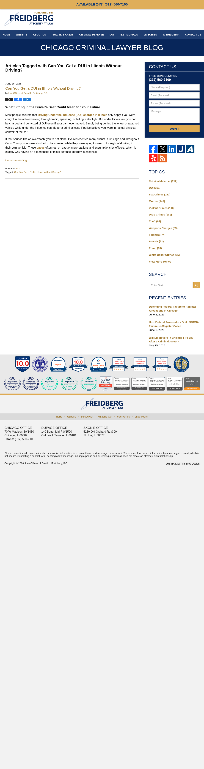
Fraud (155, 248)
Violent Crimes (162, 207)
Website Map (105, 417)
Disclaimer (87, 417)
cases (41, 147)
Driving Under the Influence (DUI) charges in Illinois (72, 114)
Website (21, 34)
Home (6, 34)
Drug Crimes (160, 214)
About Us (39, 34)
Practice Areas (63, 34)
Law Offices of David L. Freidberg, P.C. (46, 463)
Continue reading (16, 160)
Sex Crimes (159, 194)
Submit (174, 128)
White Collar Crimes (164, 254)
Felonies (157, 234)
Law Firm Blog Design (183, 463)
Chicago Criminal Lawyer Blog (28, 19)
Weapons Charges (163, 228)
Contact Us (123, 417)
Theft (155, 221)
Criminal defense (163, 181)
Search (196, 285)
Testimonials (128, 34)
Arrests (156, 241)
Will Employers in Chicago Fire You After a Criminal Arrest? (171, 339)
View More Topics (160, 261)
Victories (150, 34)
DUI (111, 34)
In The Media (171, 34)
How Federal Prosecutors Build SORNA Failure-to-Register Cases (174, 324)
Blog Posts (141, 417)
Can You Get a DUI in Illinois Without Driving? (43, 88)
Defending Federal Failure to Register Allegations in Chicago (172, 308)
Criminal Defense (91, 34)
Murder (157, 201)
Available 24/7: (102, 4)
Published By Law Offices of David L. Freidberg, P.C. (176, 19)
